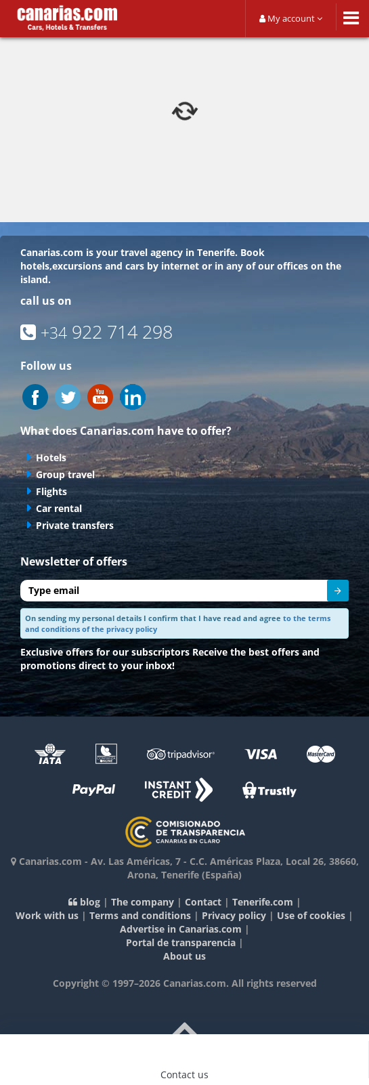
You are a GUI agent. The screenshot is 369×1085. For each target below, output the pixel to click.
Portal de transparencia (181, 942)
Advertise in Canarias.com (181, 928)
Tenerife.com (262, 901)
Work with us (47, 915)
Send (329, 592)
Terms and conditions (140, 915)
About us (184, 956)
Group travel (65, 474)
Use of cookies (311, 915)
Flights (51, 491)
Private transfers (75, 525)
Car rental (59, 508)
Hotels (51, 457)
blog (84, 901)
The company (142, 901)
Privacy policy (234, 915)
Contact (203, 901)
